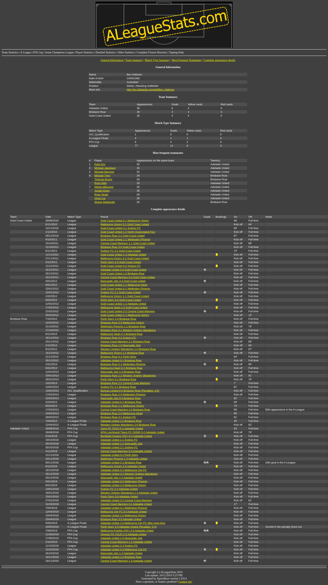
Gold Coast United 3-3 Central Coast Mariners (128, 311)
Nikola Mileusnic (103, 186)
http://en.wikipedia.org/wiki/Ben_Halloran (150, 89)
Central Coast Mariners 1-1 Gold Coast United (128, 243)
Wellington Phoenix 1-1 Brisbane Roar (123, 326)
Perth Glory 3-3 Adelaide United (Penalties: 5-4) (129, 526)
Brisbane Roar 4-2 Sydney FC (118, 337)
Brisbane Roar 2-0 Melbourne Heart (122, 413)
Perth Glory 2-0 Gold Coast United (121, 262)
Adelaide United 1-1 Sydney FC (119, 439)
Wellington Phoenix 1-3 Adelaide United (124, 458)
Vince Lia (99, 198)
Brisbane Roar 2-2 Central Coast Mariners (125, 383)
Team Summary (134, 60)
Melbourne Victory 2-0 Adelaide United (123, 466)
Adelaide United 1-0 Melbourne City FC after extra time (133, 523)
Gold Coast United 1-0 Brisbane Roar (122, 273)
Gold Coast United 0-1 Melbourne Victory (125, 220)
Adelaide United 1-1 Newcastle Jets (121, 443)
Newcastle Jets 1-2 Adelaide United (121, 477)
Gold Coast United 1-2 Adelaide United (123, 254)
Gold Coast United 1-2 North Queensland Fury (128, 231)
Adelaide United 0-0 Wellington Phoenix (124, 481)
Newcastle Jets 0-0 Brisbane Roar (121, 398)
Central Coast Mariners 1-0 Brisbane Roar (125, 409)
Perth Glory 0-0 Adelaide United (119, 496)
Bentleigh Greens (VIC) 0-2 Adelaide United (126, 436)
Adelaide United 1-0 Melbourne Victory (123, 515)
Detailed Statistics (106, 52)
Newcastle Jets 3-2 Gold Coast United (123, 281)
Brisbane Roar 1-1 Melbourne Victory (122, 405)
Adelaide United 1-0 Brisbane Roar (121, 557)
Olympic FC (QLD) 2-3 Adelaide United (123, 534)
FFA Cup (38, 52)
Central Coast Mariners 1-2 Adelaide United (126, 541)
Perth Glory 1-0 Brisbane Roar (118, 318)
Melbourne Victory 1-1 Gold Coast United (125, 296)
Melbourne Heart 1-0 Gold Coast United (124, 307)
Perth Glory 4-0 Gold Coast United (121, 299)
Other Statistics (126, 52)
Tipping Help (176, 52)
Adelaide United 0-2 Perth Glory (119, 454)
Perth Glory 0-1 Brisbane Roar (118, 379)
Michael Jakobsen (105, 168)
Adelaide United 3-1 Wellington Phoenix (124, 507)
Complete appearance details (219, 60)
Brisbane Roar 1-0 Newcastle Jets (121, 345)
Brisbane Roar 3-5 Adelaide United (121, 519)
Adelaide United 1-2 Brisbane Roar (121, 420)
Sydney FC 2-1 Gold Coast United (121, 292)
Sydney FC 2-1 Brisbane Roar (118, 386)
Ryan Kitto (100, 183)
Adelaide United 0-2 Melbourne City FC (124, 470)
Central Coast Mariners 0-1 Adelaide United (126, 504)
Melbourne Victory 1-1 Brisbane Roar (122, 352)
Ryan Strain (101, 194)
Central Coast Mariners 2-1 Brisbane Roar (125, 341)
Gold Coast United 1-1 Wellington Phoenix (125, 239)
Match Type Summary (157, 60)
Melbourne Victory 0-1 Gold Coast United (125, 224)
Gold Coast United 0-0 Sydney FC (121, 265)
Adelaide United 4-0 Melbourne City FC (124, 549)
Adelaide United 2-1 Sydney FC (119, 447)
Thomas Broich (103, 179)
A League (25, 52)
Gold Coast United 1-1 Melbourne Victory (125, 315)
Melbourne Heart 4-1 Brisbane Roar (122, 333)
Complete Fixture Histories (152, 52)
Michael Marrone (104, 171)
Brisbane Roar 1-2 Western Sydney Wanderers (128, 375)
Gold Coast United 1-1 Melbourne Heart (124, 284)
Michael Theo (102, 175)
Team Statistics (10, 52)
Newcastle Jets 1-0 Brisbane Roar (121, 371)
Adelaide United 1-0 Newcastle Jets (121, 538)
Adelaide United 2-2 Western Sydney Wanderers (129, 473)
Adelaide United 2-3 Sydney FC (119, 545)
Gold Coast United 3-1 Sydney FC (121, 228)
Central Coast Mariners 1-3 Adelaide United (126, 560)
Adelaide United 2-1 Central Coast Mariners (126, 500)
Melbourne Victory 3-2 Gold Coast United (125, 258)
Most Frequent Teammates (186, 60)
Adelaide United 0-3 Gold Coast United (123, 269)
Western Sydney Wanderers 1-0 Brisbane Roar (128, 349)
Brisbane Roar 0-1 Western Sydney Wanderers (128, 330)
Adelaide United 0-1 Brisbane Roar (121, 360)
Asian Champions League (59, 52)
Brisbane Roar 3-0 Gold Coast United (122, 247)
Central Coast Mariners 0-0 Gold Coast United (128, 277)
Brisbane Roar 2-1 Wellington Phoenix (123, 364)
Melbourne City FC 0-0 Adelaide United (123, 511)
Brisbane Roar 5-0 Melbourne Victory (122, 322)
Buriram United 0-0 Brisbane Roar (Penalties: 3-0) (130, 390)
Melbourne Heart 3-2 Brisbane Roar (122, 368)
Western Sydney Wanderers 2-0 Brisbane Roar (128, 424)
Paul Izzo (99, 164)
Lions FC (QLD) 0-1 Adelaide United (122, 428)
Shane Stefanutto (104, 202)
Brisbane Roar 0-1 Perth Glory (118, 356)
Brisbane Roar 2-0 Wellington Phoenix (123, 394)
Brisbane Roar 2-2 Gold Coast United (122, 235)
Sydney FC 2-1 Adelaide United (119, 489)
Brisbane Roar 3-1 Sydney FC (118, 417)
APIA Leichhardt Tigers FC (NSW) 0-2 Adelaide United (132, 432)
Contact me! (185, 581)
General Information (112, 60)
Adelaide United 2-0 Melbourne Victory (123, 485)
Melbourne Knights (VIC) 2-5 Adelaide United (127, 530)
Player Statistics (85, 52)
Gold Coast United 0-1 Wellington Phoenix (125, 288)
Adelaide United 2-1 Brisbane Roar (121, 462)
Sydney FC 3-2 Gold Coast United (121, 250)
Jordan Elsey (102, 190)
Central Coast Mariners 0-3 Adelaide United (126, 451)
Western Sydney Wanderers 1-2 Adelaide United (129, 492)
